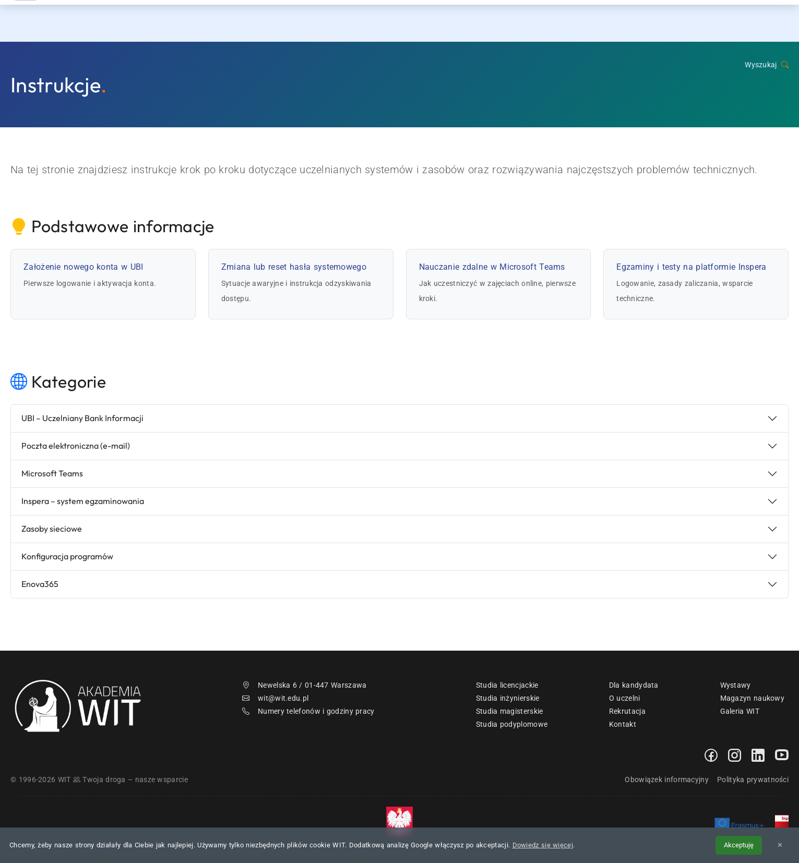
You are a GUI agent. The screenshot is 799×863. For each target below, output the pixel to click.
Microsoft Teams (52, 473)
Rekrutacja (510, 20)
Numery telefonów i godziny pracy (308, 711)
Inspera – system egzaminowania (82, 501)
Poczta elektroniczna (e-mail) (75, 445)
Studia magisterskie (509, 711)
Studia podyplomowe (511, 724)
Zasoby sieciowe (51, 528)
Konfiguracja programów (67, 556)
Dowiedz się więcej (542, 845)
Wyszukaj (767, 65)
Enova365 (39, 584)
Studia (570, 20)
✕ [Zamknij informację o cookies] (780, 845)
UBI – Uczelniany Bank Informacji (82, 418)
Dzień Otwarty (637, 20)
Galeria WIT (739, 711)
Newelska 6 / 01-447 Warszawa (304, 685)
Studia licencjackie (507, 685)
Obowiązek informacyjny (667, 779)
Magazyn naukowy (752, 698)
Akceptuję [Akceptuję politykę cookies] (739, 845)
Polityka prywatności (753, 779)
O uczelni (624, 698)
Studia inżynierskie (508, 698)
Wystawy (735, 685)
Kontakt (707, 20)
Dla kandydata (634, 685)
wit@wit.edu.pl (275, 698)
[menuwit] (786, 20)
